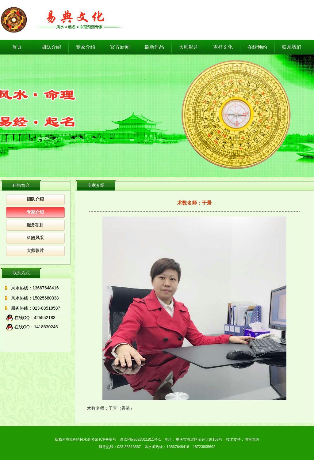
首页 (17, 47)
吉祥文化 (223, 47)
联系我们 (291, 47)
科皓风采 (35, 238)
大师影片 (188, 47)
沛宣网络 (251, 439)
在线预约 (257, 47)
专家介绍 (85, 47)
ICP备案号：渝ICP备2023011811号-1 (130, 439)
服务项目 (35, 225)
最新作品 (154, 47)
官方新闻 (120, 47)
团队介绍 (51, 47)
